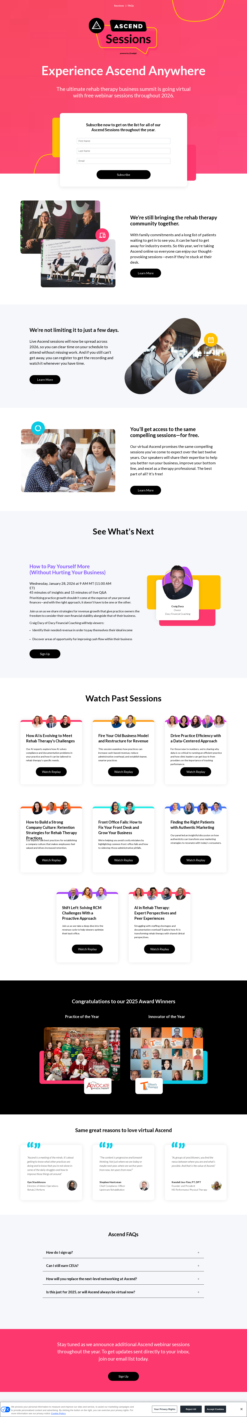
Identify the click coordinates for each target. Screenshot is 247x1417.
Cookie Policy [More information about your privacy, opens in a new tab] (58, 1413)
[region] (123, 1409)
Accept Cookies (215, 1409)
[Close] (241, 1409)
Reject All (191, 1409)
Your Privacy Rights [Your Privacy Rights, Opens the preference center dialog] (164, 1409)
